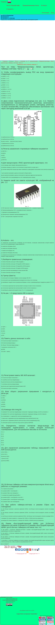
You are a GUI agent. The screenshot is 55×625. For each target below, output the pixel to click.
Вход (52, 12)
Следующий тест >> (34, 553)
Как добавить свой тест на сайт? (27, 610)
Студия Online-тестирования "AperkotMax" (27, 613)
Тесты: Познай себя (13, 5)
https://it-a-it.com (9, 602)
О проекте (10, 9)
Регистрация (45, 12)
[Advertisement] (27, 30)
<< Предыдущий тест (21, 553)
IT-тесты (44, 5)
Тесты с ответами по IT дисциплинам (26, 61)
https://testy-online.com (11, 598)
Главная (4, 2)
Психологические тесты (31, 5)
